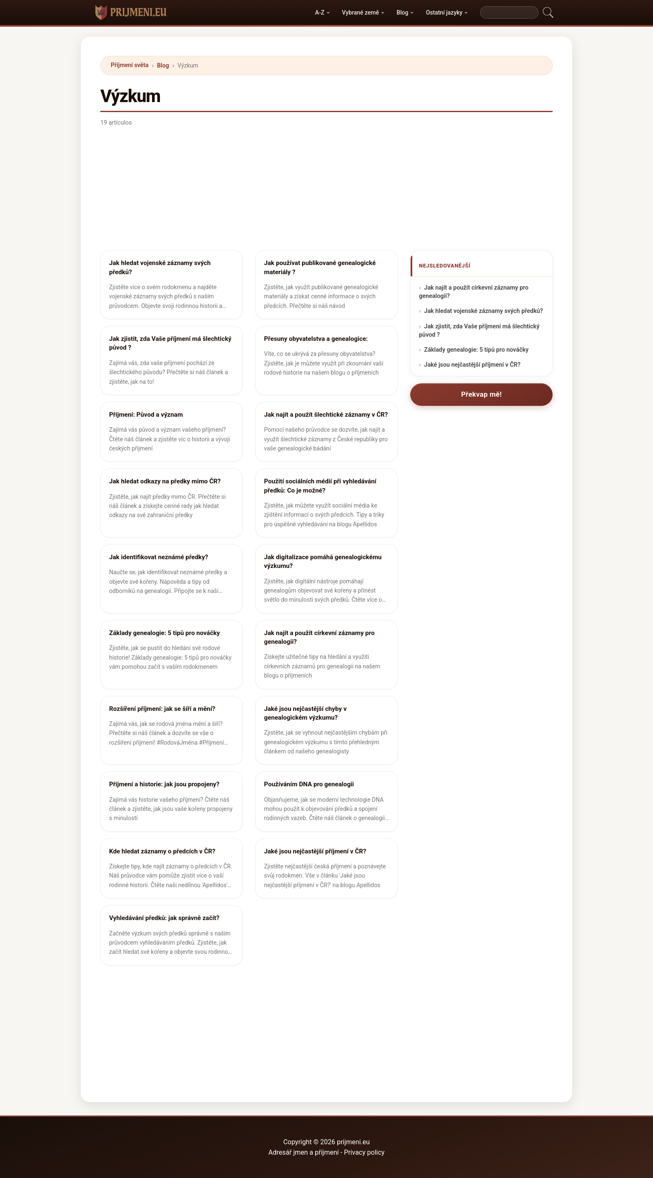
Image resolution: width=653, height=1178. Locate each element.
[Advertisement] (326, 191)
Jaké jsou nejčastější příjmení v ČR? (472, 364)
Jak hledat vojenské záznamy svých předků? (483, 311)
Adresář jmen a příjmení (304, 1152)
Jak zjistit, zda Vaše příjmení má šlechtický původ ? (479, 330)
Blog (402, 12)
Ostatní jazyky (444, 12)
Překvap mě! (481, 394)
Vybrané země (360, 12)
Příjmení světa (129, 65)
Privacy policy (364, 1152)
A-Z (319, 12)
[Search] (509, 12)
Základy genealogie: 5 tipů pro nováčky (476, 349)
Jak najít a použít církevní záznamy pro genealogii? (473, 292)
